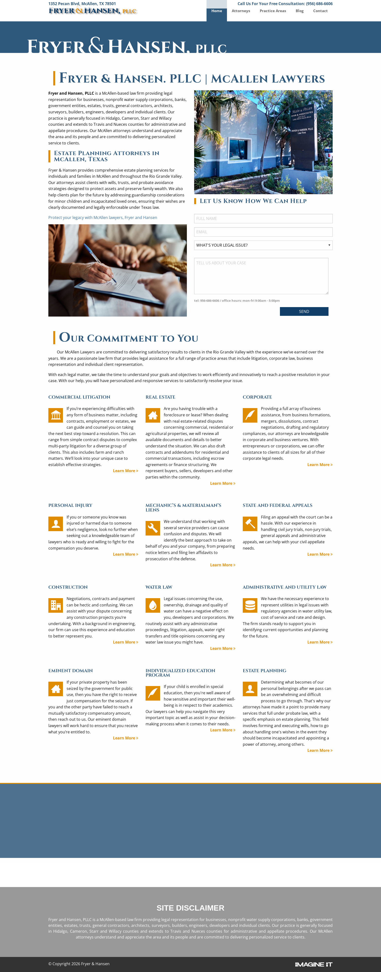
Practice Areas (273, 10)
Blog (299, 10)
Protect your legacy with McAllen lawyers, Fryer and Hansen (102, 217)
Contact (320, 10)
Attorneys (241, 10)
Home (216, 10)
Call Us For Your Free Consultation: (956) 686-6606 (285, 3)
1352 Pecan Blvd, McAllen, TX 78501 (82, 3)
